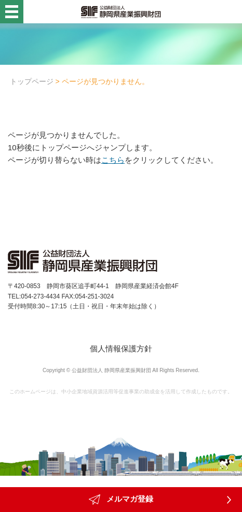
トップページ (31, 81)
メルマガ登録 (121, 499)
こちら (113, 159)
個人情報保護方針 (121, 348)
